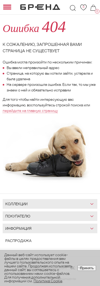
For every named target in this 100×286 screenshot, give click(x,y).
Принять (87, 268)
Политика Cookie (48, 281)
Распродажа (18, 241)
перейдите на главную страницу (30, 110)
